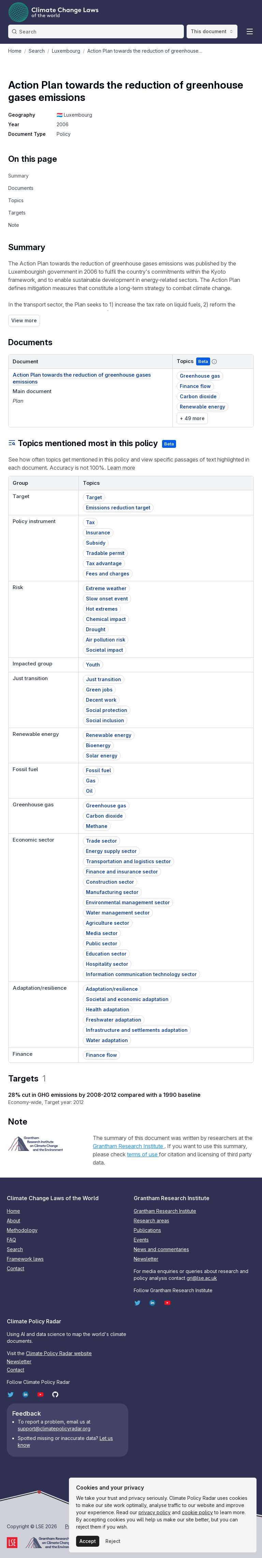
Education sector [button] (106, 954)
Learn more (121, 467)
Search (15, 1249)
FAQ (11, 1240)
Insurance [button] (98, 532)
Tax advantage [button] (104, 563)
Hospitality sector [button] (107, 964)
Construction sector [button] (110, 882)
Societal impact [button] (104, 650)
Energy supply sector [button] (111, 851)
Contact (15, 1268)
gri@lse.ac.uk (202, 1278)
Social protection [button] (106, 710)
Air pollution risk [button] (105, 639)
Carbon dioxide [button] (198, 396)
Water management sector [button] (118, 913)
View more (24, 320)
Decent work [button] (101, 700)
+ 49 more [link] (192, 418)
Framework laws (25, 1259)
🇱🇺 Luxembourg (74, 115)
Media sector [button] (102, 933)
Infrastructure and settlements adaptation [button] (137, 1030)
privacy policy (155, 1512)
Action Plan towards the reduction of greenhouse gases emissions (82, 378)
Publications (147, 1230)
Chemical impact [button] (106, 619)
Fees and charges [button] (107, 573)
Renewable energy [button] (202, 407)
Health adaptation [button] (107, 1009)
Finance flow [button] (195, 386)
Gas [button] (91, 780)
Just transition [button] (103, 679)
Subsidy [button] (95, 543)
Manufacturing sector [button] (112, 892)
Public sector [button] (101, 943)
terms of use (143, 1154)
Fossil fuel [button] (98, 770)
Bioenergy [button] (98, 745)
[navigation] (32, 176)
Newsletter (146, 1259)
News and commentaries (161, 1249)
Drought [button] (95, 629)
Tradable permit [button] (105, 553)
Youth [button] (93, 664)
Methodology (22, 1230)
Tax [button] (90, 522)
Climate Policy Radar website (59, 1353)
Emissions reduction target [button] (118, 507)
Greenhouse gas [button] (200, 376)
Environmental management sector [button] (128, 902)
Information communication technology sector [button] (141, 974)
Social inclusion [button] (105, 720)
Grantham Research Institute (128, 1146)
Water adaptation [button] (107, 1040)
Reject (112, 1541)
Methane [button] (96, 826)
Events (141, 1240)
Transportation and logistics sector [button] (128, 861)
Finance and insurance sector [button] (122, 871)
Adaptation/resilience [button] (112, 989)
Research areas (151, 1220)
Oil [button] (89, 791)
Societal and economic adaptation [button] (127, 999)
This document (212, 31)
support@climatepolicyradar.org (54, 1428)
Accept (87, 1541)
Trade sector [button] (101, 841)
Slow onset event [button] (107, 598)
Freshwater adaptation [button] (113, 1020)
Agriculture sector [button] (107, 923)
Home (13, 1211)
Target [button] (94, 497)
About (13, 1220)
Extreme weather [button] (106, 588)
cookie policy (197, 1512)
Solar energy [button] (101, 755)
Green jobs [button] (99, 689)
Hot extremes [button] (102, 609)
